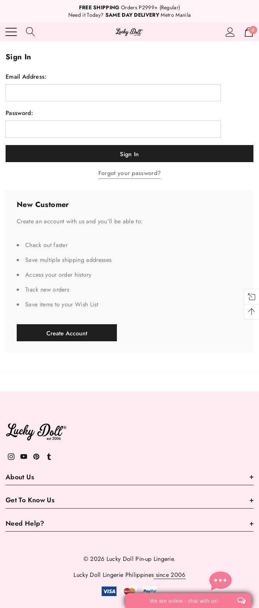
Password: (19, 113)
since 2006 (170, 575)
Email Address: (26, 76)
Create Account (66, 333)
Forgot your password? (129, 173)
